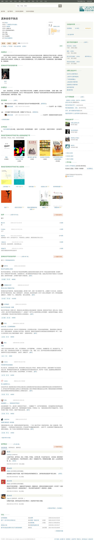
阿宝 (5, 323)
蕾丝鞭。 (33, 522)
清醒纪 (44, 207)
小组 (29, 1)
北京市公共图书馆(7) (72, 74)
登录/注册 (89, 1)
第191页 (9, 495)
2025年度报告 (30, 11)
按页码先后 (12, 447)
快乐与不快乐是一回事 (7, 307)
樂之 (5, 342)
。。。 (3, 522)
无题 (2, 345)
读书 (7, 1)
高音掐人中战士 (75, 138)
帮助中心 (79, 539)
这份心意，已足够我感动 (8, 326)
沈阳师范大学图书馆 (72, 84)
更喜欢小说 (4, 525)
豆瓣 (2, 1)
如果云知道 (10, 106)
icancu (6, 362)
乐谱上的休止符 (75, 122)
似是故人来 (44, 186)
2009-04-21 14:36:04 (17, 248)
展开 (30, 275)
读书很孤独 (4, 518)
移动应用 (90, 539)
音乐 (15, 1)
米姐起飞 (3, 248)
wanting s (9, 454)
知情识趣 (31, 186)
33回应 (13, 317)
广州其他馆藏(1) (71, 79)
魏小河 (3, 223)
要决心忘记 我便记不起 (7, 288)
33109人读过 (69, 156)
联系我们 (68, 539)
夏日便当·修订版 (32, 157)
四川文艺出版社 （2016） (74, 56)
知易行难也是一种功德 (7, 422)
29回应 (12, 413)
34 (4, 413)
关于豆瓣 (56, 539)
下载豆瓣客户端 (81, 1)
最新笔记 (18, 447)
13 (9, 317)
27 (9, 279)
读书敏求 (6, 304)
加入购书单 (18, 46)
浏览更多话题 (59, 531)
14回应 (12, 432)
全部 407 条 (25, 256)
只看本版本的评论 (10, 260)
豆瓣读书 (7, 6)
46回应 (12, 337)
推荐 (61, 46)
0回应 (10, 356)
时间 (41, 1)
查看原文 (43, 103)
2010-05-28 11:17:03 (17, 242)
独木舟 (72, 145)
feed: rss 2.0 (70, 176)
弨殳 (5, 400)
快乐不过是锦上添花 (7, 269)
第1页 (8, 451)
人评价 (56, 26)
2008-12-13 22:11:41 (16, 229)
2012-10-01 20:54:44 (16, 235)
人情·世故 (5, 186)
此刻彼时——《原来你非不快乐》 (10, 403)
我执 (6, 157)
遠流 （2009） (71, 51)
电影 (11, 1)
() (14, 461)
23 (4, 394)
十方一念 (18, 186)
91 (4, 337)
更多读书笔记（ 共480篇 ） (55, 508)
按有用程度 (4, 447)
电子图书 (10, 11)
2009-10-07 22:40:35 (16, 223)
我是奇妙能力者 (35, 525)
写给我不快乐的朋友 (7, 365)
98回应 (13, 279)
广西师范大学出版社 (11, 24)
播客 (20, 1)
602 (4, 279)
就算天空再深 (18, 207)
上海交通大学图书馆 (72, 82)
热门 (2, 218)
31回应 (12, 375)
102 (4, 317)
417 (4, 298)
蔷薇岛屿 (57, 207)
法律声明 (73, 539)
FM (37, 1)
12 (9, 298)
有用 (62, 223)
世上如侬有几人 (5, 384)
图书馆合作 (85, 539)
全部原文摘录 (5, 119)
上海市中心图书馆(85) (72, 76)
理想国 (8, 26)
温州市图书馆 (70, 87)
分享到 (24, 46)
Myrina (3, 235)
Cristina (3, 229)
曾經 (5, 207)
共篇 (16, 444)
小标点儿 (3, 242)
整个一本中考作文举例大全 (8, 520)
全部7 (85, 42)
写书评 (10, 46)
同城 (24, 1)
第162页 (9, 468)
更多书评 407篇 (6, 437)
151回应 (14, 298)
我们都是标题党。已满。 (71, 108)
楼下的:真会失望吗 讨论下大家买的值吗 (11, 527)
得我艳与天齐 (7, 285)
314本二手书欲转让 (70, 165)
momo (6, 381)
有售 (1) (88, 56)
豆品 (46, 1)
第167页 (9, 481)
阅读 (33, 1)
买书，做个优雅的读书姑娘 (72, 110)
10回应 (12, 394)
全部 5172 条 (14, 214)
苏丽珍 (8, 471)
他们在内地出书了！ (70, 105)
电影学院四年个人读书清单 (72, 113)
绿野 (32, 518)
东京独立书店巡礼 (45, 157)
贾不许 (6, 266)
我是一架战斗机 (35, 520)
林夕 (6, 22)
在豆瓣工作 (62, 539)
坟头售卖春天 (74, 130)
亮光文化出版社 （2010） (74, 61)
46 (4, 432)
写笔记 (4, 46)
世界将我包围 (57, 186)
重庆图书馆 (70, 90)
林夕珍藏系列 (8, 38)
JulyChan (6, 419)
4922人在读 (69, 153)
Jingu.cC (9, 498)
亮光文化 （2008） (72, 46)
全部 (15, 100)
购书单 (3, 11)
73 (4, 375)
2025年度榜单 (19, 11)
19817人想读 (69, 159)
